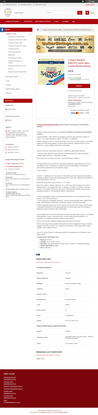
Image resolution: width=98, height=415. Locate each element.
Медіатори (11, 55)
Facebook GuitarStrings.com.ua (13, 389)
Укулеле (10, 69)
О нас (56, 21)
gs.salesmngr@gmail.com (15, 166)
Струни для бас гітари (15, 42)
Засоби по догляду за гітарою (15, 61)
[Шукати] (79, 13)
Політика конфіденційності (60, 412)
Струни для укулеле (14, 52)
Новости (8, 93)
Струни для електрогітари (16, 36)
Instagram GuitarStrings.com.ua (13, 386)
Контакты (28, 21)
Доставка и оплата (43, 21)
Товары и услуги (11, 21)
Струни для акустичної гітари (17, 39)
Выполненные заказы (13, 89)
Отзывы (65, 21)
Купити (79, 86)
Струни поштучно (13, 49)
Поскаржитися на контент (45, 412)
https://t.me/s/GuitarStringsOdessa (16, 174)
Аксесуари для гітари (15, 58)
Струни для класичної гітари (52, 30)
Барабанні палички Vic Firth (16, 65)
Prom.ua (58, 410)
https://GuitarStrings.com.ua (15, 163)
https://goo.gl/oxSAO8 (22, 189)
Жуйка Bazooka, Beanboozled (17, 72)
